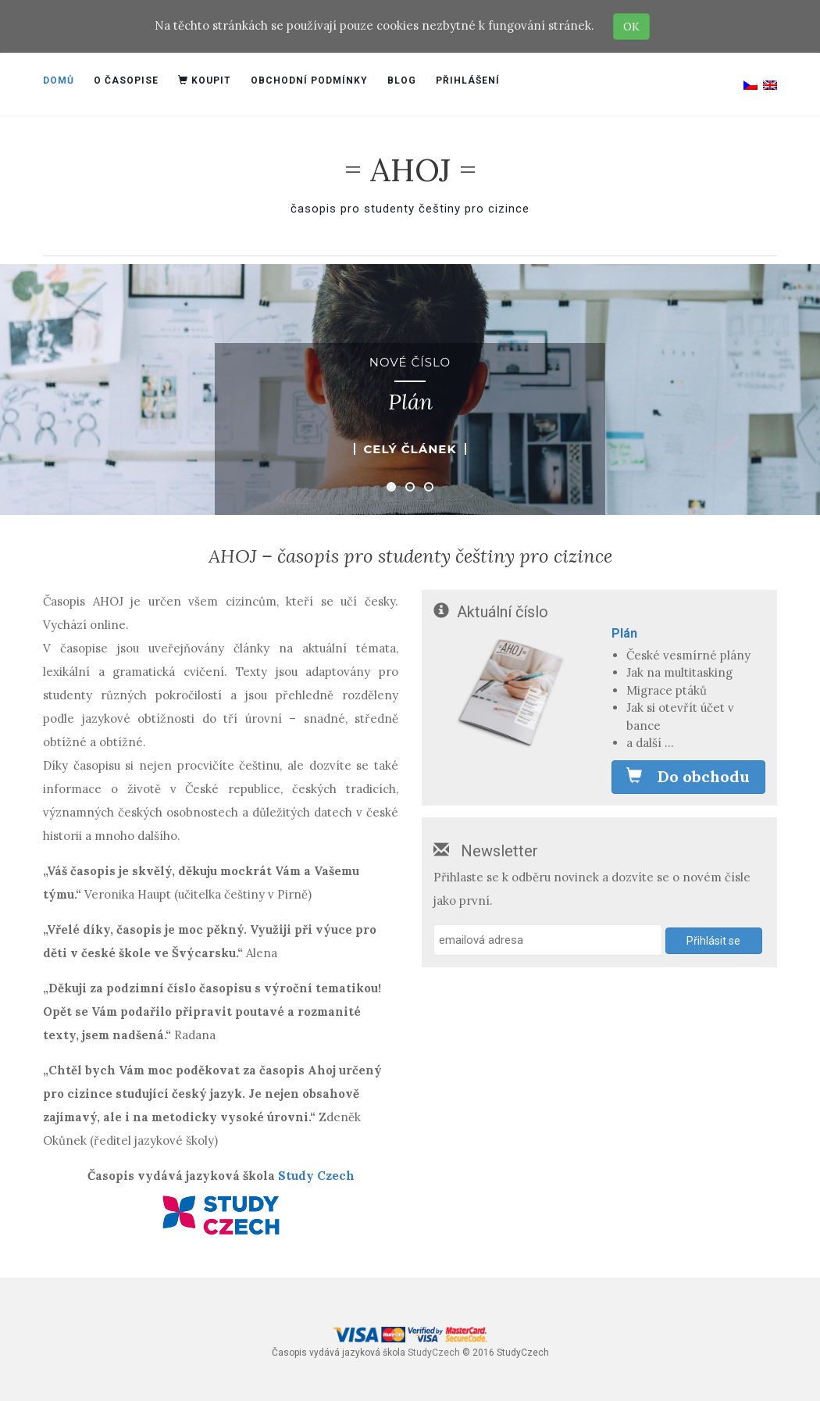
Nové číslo (410, 362)
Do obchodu (688, 776)
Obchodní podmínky (309, 80)
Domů (58, 80)
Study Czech (316, 1175)
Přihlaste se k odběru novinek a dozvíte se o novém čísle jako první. (591, 889)
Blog (401, 80)
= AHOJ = (410, 170)
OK (631, 27)
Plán (624, 633)
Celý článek (409, 449)
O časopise (126, 80)
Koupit (204, 80)
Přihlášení (468, 80)
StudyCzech (434, 1352)
